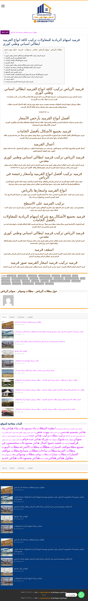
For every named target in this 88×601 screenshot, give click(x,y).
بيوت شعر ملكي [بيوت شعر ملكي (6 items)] (10, 432)
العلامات (30, 317)
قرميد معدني (39, 283)
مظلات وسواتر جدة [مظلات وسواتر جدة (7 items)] (9, 455)
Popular (12, 317)
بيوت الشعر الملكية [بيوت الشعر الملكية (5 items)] (55, 432)
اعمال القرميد (66, 276)
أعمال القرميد (10, 63)
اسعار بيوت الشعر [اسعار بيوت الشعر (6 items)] (76, 429)
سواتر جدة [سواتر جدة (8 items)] (69, 439)
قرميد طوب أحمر (28, 283)
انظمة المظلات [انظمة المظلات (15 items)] (46, 428)
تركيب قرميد (34, 278)
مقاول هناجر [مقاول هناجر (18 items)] (65, 458)
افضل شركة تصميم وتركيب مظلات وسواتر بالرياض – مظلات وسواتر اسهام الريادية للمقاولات (45, 409)
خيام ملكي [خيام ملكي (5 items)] (19, 439)
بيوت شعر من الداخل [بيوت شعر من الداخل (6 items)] (72, 436)
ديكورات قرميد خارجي (72, 278)
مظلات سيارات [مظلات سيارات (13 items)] (57, 454)
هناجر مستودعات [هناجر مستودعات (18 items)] (28, 458)
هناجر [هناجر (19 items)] (52, 458)
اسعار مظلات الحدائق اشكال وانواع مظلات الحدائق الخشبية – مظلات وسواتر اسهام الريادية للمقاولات (48, 399)
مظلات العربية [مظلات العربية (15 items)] (66, 450)
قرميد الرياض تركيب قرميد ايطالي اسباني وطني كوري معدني (24, 65)
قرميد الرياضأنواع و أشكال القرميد (60, 281)
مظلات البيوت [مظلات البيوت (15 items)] (10, 446)
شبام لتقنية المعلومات (45, 592)
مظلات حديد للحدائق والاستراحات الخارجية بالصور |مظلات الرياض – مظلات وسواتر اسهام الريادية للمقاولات (50, 390)
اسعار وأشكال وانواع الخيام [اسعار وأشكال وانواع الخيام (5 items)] (63, 429)
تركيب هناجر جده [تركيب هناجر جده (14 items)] (39, 435)
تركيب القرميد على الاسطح (14, 72)
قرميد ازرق (35, 281)
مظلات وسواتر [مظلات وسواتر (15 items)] (25, 454)
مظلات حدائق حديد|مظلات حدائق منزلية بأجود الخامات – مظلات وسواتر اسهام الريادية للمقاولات (46, 380)
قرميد (82, 278)
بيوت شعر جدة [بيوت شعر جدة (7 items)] (20, 432)
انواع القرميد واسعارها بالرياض (15, 70)
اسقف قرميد (10, 79)
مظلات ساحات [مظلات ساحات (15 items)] (47, 450)
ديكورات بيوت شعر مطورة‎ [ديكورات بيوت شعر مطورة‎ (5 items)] (9, 439)
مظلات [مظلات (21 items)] (45, 447)
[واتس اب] (81, 595)
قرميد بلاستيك (6, 283)
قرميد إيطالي (16, 281)
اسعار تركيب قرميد (45, 276)
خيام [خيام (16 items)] (25, 439)
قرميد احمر (26, 281)
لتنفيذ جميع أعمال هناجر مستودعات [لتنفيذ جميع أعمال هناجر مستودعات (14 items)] (40, 442)
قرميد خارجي (16, 283)
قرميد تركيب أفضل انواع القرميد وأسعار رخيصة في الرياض (23, 67)
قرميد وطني (49, 283)
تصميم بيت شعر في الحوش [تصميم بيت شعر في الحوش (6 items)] (20, 436)
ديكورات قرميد (59, 278)
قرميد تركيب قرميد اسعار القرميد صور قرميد (19, 81)
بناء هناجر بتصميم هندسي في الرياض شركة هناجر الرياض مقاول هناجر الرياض (40, 341)
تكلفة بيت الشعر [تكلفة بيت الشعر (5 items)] (6, 436)
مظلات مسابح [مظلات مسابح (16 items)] (29, 450)
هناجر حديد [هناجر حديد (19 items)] (9, 458)
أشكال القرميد (12, 276)
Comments (20, 317)
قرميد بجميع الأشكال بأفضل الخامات (16, 60)
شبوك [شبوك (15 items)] (61, 439)
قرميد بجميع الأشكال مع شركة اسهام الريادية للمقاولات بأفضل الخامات (27, 74)
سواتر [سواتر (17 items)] (78, 439)
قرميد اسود (45, 281)
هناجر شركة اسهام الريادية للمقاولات (27, 361)
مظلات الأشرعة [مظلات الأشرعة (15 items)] (29, 446)
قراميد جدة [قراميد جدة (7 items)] (65, 443)
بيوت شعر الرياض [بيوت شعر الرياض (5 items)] (31, 432)
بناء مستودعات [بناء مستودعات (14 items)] (27, 428)
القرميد (75, 276)
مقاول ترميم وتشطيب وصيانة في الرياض (23, 32)
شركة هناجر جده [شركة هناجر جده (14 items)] (38, 439)
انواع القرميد (6, 278)
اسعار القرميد (32, 276)
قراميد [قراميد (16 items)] (74, 443)
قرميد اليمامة (76, 281)
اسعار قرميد (56, 276)
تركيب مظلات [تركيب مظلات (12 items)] (57, 435)
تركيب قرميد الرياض (46, 278)
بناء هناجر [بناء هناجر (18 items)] (12, 428)
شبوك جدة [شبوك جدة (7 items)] (53, 439)
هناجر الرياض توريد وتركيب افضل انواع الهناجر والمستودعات (34, 370)
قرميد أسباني (6, 281)
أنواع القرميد (22, 276)
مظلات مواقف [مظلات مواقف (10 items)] (42, 454)
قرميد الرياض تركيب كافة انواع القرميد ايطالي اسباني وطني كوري (25, 55)
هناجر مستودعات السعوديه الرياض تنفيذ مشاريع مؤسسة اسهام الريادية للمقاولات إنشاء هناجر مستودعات (49, 331)
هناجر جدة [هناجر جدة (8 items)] (44, 458)
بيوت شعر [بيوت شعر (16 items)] (42, 432)
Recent (4, 317)
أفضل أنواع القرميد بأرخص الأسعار (16, 58)
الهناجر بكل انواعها (21, 351)
